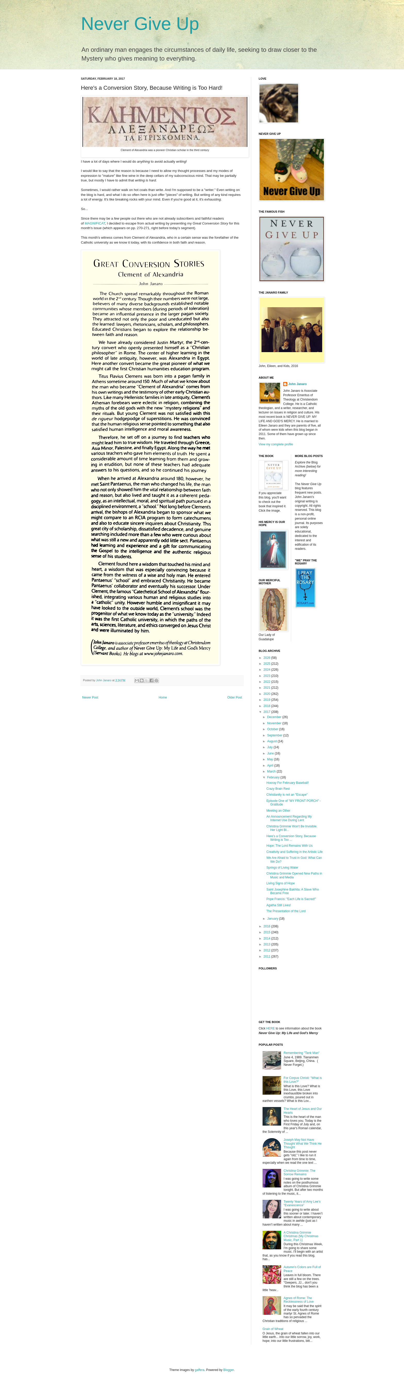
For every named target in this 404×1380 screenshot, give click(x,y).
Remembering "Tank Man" (301, 1053)
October (273, 729)
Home (163, 697)
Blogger (228, 1370)
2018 (267, 706)
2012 (267, 950)
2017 (267, 712)
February (273, 777)
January (273, 918)
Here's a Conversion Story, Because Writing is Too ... (291, 838)
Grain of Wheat (273, 1329)
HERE (270, 1028)
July (270, 747)
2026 (267, 658)
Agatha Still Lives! (278, 905)
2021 (267, 687)
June (271, 753)
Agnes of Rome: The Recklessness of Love (299, 1299)
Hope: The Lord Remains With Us (289, 845)
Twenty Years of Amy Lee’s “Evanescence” (302, 1203)
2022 (267, 682)
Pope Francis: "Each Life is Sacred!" (291, 899)
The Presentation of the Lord (286, 911)
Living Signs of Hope (280, 883)
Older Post (234, 697)
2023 (267, 676)
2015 (267, 932)
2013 (267, 944)
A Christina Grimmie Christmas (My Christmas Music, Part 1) (301, 1236)
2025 (267, 664)
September (275, 735)
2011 (267, 956)
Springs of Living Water (282, 867)
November (274, 723)
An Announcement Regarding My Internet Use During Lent (289, 818)
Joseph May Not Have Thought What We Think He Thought (303, 1143)
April (270, 765)
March (272, 771)
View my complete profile (276, 444)
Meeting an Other (278, 810)
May (270, 759)
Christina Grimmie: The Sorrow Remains (299, 1172)
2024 (267, 669)
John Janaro (297, 384)
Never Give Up (140, 24)
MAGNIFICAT (95, 223)
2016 (267, 926)
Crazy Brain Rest (278, 789)
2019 (267, 700)
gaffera (199, 1370)
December (274, 717)
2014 (267, 938)
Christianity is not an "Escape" (287, 794)
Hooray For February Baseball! (287, 783)
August (272, 741)
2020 (267, 694)
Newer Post (90, 697)
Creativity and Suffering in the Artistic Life (294, 852)
